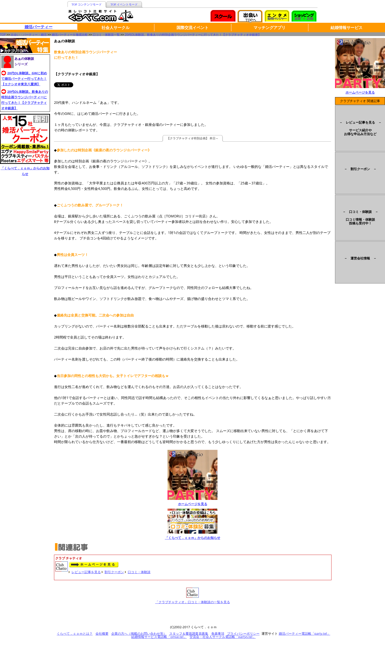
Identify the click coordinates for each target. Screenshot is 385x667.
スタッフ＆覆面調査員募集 (188, 633)
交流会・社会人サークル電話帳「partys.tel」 (223, 636)
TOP (3, 35)
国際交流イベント (192, 27)
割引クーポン (114, 572)
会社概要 (102, 633)
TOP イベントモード (124, 4)
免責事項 (217, 633)
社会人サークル (116, 27)
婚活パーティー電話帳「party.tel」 (304, 633)
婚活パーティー (38, 27)
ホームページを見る (192, 504)
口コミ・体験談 (139, 572)
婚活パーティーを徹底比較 (70, 35)
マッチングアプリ (270, 27)
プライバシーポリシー (243, 633)
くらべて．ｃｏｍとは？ (74, 633)
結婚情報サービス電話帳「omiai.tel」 (158, 636)
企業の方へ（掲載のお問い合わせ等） (138, 633)
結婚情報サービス (346, 27)
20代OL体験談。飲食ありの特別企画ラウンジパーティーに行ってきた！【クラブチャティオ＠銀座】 (193, 35)
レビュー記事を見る (86, 572)
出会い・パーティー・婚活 (29, 35)
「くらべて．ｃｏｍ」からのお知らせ (192, 537)
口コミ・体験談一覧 (106, 35)
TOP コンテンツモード (87, 4)
